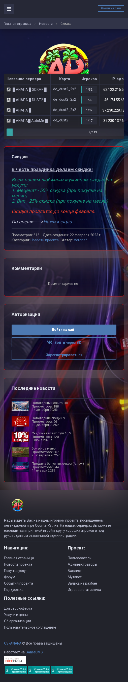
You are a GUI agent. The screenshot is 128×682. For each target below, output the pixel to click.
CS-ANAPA (12, 643)
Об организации (17, 621)
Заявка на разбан (82, 583)
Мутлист (75, 577)
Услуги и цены (16, 615)
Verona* (80, 240)
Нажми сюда (57, 222)
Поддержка (13, 590)
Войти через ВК (64, 342)
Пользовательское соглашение (30, 627)
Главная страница (17, 24)
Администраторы (82, 564)
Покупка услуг (15, 571)
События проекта (18, 583)
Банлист (75, 571)
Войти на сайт (111, 8)
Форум (9, 577)
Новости (46, 24)
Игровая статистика (84, 590)
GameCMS (34, 652)
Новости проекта (44, 240)
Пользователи (79, 558)
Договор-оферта (18, 608)
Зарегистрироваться (64, 355)
